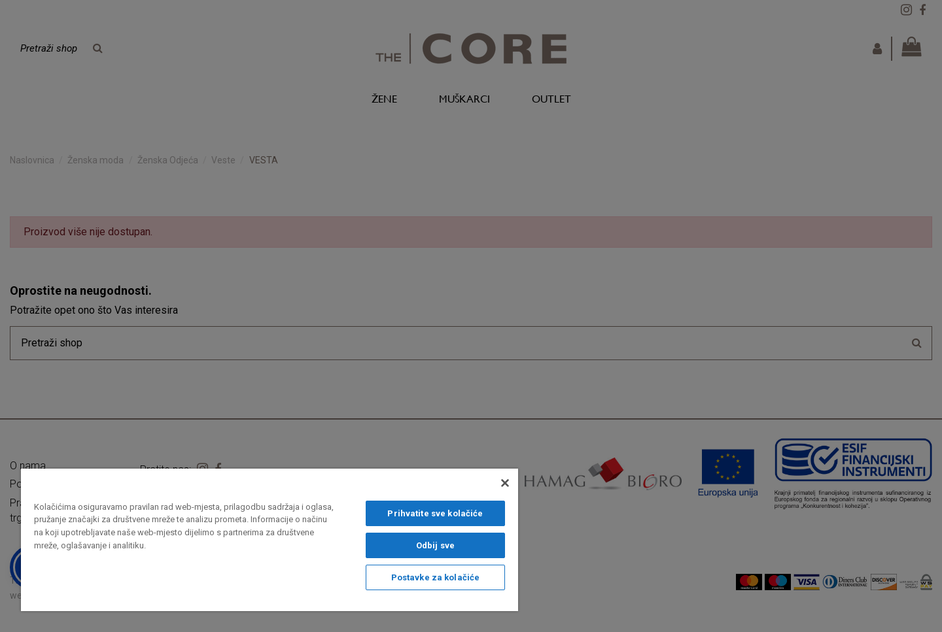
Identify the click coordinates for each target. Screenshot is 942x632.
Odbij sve (435, 545)
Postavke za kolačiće (435, 577)
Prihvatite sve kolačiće (435, 513)
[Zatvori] (505, 483)
